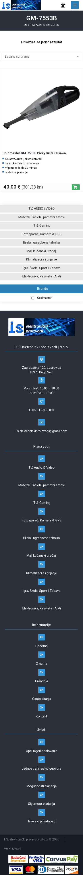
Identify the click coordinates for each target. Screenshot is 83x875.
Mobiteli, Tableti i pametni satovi (41, 217)
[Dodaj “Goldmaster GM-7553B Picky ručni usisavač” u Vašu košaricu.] (76, 187)
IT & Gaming (41, 225)
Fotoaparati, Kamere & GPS (42, 234)
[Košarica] (63, 5)
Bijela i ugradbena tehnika (41, 242)
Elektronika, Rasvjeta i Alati (41, 276)
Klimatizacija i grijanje (41, 259)
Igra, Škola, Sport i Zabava (41, 268)
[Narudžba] (41, 56)
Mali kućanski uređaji (41, 251)
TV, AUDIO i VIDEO (42, 209)
